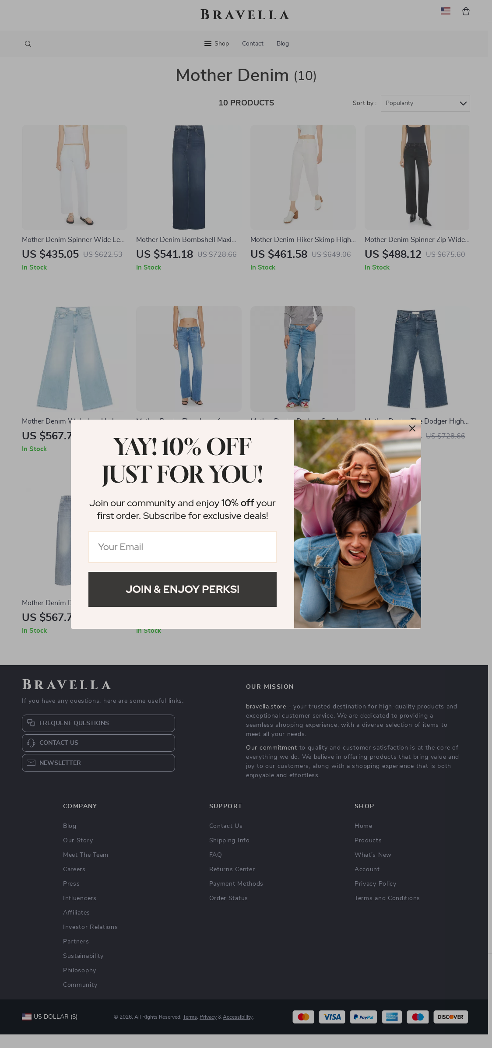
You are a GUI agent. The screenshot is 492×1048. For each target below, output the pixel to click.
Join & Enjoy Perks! (182, 589)
